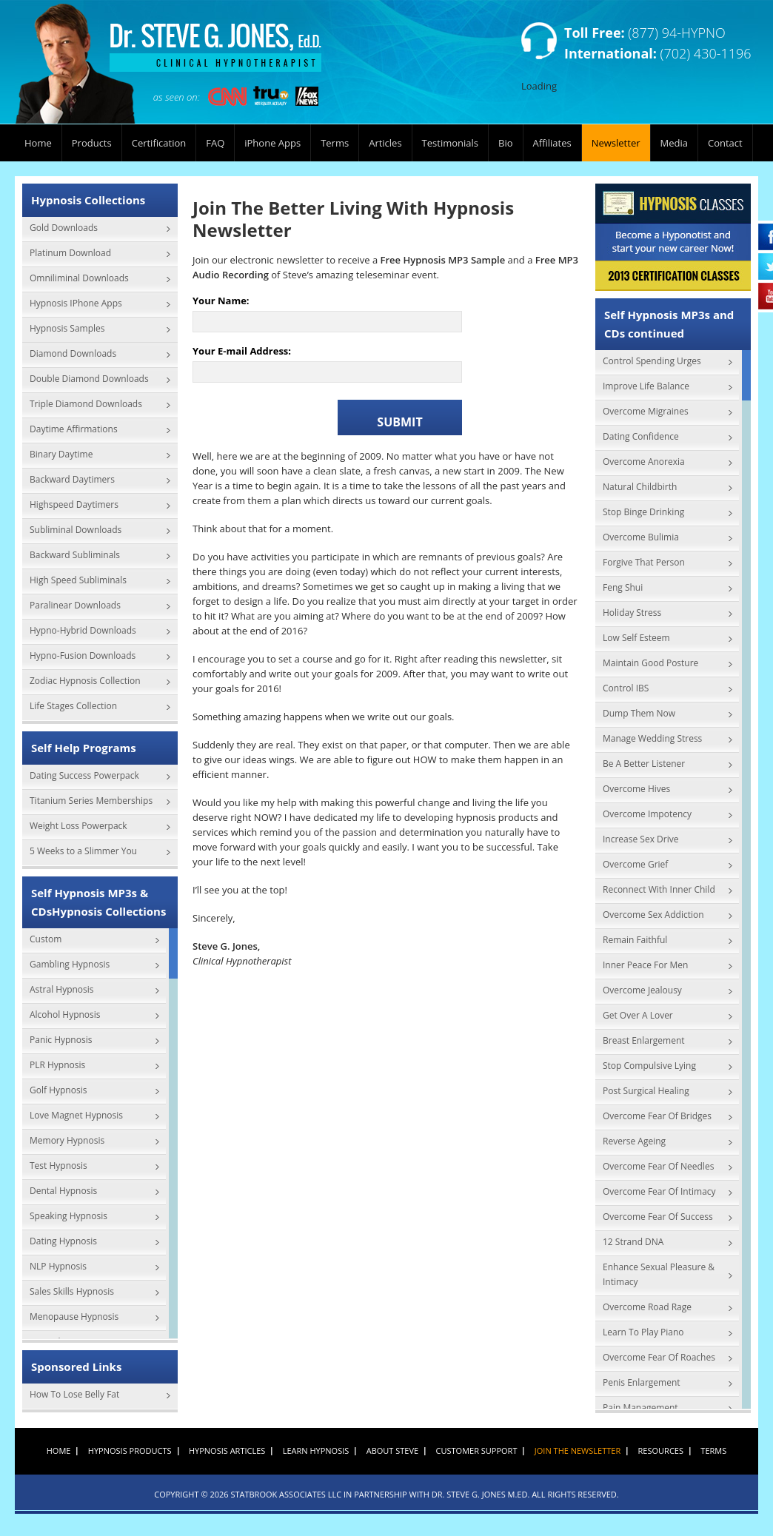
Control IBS (626, 688)
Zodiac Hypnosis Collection (85, 680)
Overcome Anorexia (644, 461)
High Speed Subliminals (78, 580)
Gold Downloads (64, 227)
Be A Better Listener (644, 763)
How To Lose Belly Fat (74, 1394)
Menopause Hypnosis (74, 1316)
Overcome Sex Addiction (653, 914)
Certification (159, 143)
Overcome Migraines (646, 411)
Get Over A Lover (638, 1015)
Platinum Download (70, 253)
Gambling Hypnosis (70, 964)
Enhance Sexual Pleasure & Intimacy (659, 1274)
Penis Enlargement (641, 1382)
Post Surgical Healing (646, 1090)
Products (92, 143)
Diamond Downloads (73, 353)
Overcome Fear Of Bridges (657, 1116)
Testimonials (450, 143)
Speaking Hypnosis (68, 1216)
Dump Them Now (639, 713)
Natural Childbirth (640, 486)
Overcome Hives (636, 788)
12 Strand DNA (633, 1241)
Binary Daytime (61, 454)
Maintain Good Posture (650, 663)
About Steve (392, 1450)
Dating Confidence (641, 436)
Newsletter (616, 143)
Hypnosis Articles (227, 1450)
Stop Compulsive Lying (649, 1065)
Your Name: (221, 301)
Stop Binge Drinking (643, 512)
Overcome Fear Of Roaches (659, 1357)
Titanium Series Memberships (91, 800)
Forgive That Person (644, 562)
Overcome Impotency (647, 814)
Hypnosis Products (130, 1450)
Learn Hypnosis (316, 1450)
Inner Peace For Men (645, 965)
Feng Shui (623, 587)
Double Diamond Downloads (89, 378)
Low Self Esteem (636, 637)
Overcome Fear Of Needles (658, 1166)
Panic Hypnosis (61, 1039)
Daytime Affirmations (74, 429)
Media (674, 143)
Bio (505, 143)
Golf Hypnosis (58, 1090)
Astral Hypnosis (62, 989)
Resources (660, 1450)
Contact (725, 143)
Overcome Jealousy (642, 990)
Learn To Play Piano (643, 1332)
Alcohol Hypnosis (65, 1014)
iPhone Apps (272, 143)
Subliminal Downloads (75, 529)
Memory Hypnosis (67, 1140)
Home (38, 143)
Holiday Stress (632, 612)
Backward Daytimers (72, 479)
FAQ (215, 143)
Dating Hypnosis (63, 1241)
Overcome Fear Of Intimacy (659, 1191)
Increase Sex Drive (640, 839)
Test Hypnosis (58, 1165)
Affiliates (552, 143)
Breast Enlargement (644, 1040)
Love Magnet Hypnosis (76, 1115)
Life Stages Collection (73, 706)
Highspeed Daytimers (74, 504)
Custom (45, 939)
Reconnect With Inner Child (659, 889)
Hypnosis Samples (67, 328)
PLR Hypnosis (57, 1065)
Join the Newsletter (577, 1450)
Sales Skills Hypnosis (72, 1291)
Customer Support (477, 1450)
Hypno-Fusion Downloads (82, 655)
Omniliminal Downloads (79, 278)
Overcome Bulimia (641, 537)
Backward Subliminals (75, 555)
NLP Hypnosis (58, 1266)
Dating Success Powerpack (84, 775)
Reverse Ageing (634, 1141)
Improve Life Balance (646, 386)
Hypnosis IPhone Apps (76, 303)
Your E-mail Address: (242, 352)
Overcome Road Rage (647, 1307)
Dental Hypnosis (63, 1190)
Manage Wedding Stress (652, 738)
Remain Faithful (635, 939)
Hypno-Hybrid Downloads (83, 630)
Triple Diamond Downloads (86, 404)
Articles (385, 143)
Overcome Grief (635, 864)
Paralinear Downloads (75, 605)
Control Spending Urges (652, 361)
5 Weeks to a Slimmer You (83, 851)
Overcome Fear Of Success (658, 1216)
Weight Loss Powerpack (78, 825)
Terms (335, 143)
